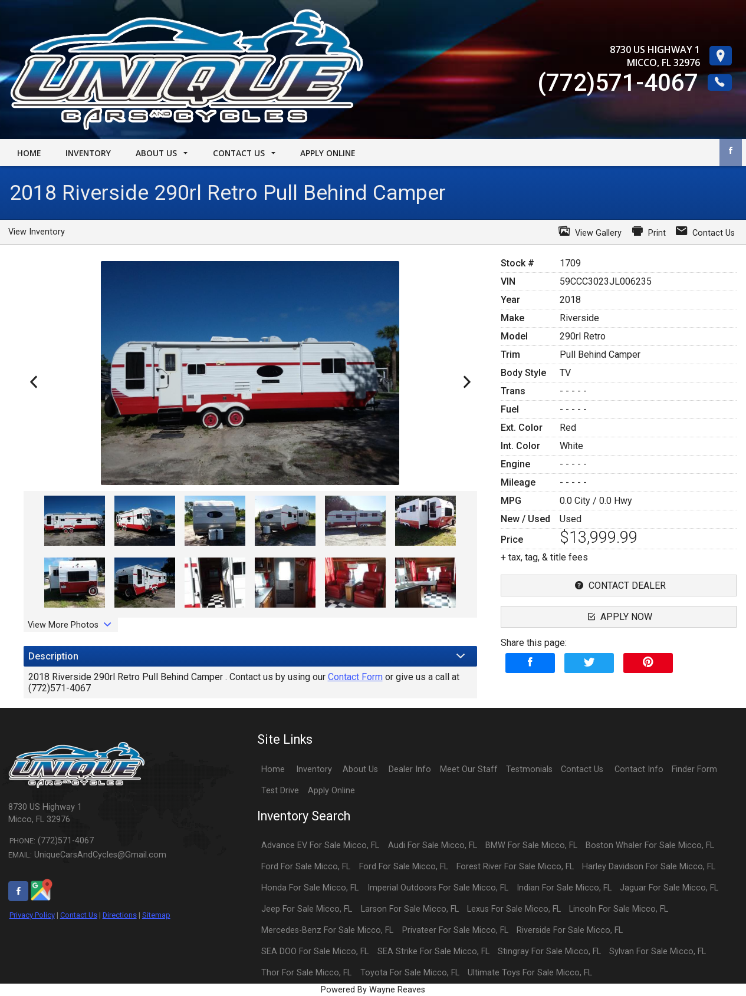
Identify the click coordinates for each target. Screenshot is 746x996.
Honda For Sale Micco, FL (310, 888)
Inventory (314, 769)
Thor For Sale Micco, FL (306, 973)
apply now (618, 616)
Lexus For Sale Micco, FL (514, 909)
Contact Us (78, 915)
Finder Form (694, 769)
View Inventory (36, 232)
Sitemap (156, 915)
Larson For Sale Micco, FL (410, 909)
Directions (120, 915)
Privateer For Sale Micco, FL (455, 930)
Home (273, 769)
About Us (360, 769)
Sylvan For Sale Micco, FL (657, 951)
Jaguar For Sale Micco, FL (669, 888)
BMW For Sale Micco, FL (531, 845)
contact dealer (619, 585)
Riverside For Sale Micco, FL (570, 930)
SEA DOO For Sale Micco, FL (315, 951)
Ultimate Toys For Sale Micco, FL (530, 973)
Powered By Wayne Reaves (373, 990)
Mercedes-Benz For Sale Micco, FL (327, 930)
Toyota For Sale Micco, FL (409, 973)
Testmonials (529, 769)
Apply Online (331, 791)
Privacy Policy (32, 915)
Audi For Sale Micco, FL (432, 845)
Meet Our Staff (469, 769)
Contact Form (355, 676)
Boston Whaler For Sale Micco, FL (650, 845)
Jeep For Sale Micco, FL (306, 909)
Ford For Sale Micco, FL (305, 867)
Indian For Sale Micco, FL (564, 888)
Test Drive (280, 791)
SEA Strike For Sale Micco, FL (433, 951)
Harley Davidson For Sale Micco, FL (648, 867)
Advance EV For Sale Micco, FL (320, 845)
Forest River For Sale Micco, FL (515, 867)
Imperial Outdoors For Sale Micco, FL (437, 888)
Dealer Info (410, 769)
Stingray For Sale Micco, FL (549, 951)
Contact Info (638, 769)
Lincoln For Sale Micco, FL (618, 909)
